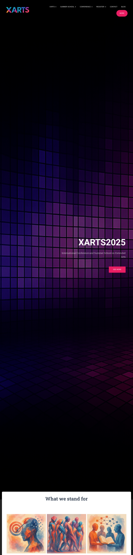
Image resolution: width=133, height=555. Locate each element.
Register (101, 7)
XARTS (52, 7)
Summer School (68, 7)
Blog (123, 7)
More (122, 13)
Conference (86, 7)
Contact (113, 7)
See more (117, 270)
